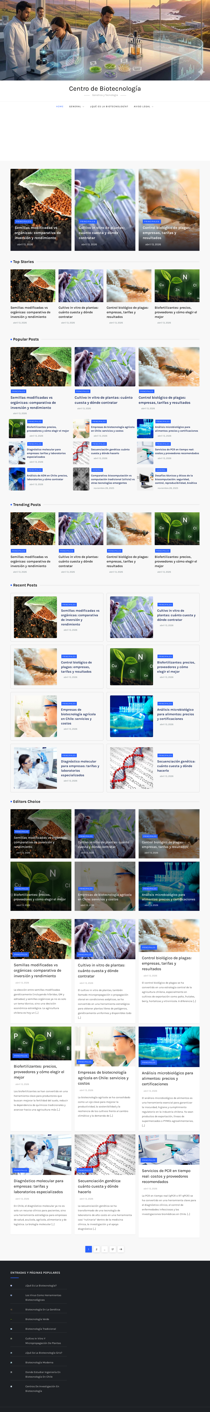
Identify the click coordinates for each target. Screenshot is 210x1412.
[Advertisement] (105, 136)
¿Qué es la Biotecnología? (109, 106)
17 (113, 1248)
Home (60, 106)
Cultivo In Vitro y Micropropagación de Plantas (43, 1341)
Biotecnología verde (37, 1319)
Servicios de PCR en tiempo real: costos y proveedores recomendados (166, 1176)
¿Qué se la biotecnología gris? (43, 1352)
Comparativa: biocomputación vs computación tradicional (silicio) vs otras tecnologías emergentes (113, 479)
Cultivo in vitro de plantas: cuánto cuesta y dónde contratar (102, 233)
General (77, 106)
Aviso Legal (144, 106)
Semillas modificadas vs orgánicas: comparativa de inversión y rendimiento (38, 233)
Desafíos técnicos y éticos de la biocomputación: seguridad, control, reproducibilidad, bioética (176, 479)
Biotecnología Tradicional (40, 1328)
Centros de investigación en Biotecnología (42, 1388)
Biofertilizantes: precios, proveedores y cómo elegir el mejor (176, 312)
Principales (23, 221)
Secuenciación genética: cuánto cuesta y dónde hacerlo (176, 766)
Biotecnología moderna (39, 1362)
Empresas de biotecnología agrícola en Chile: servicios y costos (103, 1078)
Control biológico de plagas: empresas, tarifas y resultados (167, 233)
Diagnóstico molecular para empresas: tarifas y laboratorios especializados (46, 453)
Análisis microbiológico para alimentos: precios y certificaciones (175, 714)
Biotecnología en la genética (42, 1309)
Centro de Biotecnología (105, 88)
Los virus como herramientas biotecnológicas (43, 1297)
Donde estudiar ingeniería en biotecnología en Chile (43, 1374)
